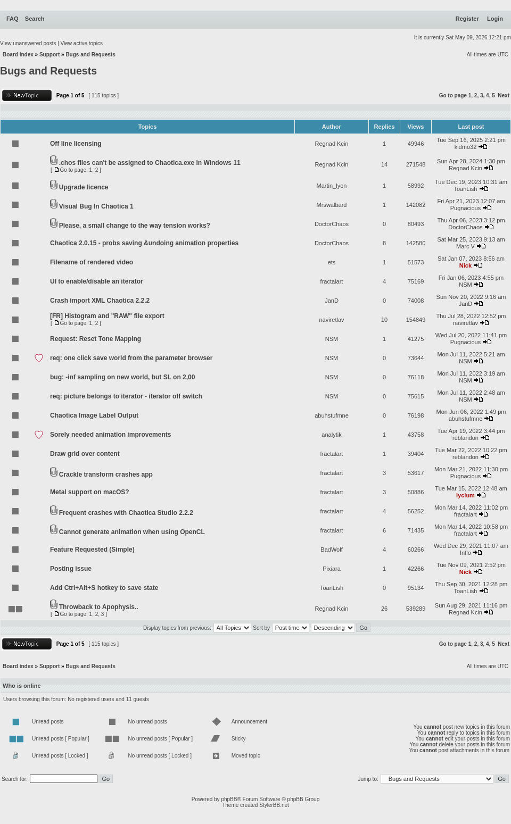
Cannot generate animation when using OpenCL (132, 532)
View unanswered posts (28, 43)
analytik (331, 434)
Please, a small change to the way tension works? (134, 225)
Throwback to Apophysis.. (98, 607)
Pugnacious (465, 208)
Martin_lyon (332, 185)
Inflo (465, 553)
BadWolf (331, 549)
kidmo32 (466, 147)
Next (503, 95)
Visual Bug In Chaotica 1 (96, 206)
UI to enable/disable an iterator (96, 281)
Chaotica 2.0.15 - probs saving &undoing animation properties (144, 243)
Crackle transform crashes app (106, 474)
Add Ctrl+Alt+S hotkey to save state (104, 588)
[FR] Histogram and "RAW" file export (107, 316)
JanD (332, 300)
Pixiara (332, 568)
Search (35, 18)
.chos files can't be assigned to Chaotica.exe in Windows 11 (150, 163)
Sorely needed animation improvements (110, 434)
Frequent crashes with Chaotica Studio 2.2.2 (126, 513)
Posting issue (71, 568)
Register (467, 18)
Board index (18, 54)
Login (495, 18)
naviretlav (331, 320)
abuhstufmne (332, 415)
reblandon (465, 438)
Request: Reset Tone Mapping (95, 339)
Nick (465, 265)
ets (332, 262)
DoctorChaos (332, 224)
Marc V (465, 246)
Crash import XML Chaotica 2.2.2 (100, 300)
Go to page (453, 95)
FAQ (12, 18)
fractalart (331, 281)
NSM (465, 284)
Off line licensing (76, 143)
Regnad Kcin (332, 143)
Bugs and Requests (90, 54)
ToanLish (465, 189)
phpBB (229, 799)
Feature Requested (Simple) (92, 549)
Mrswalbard (332, 205)
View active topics (82, 43)
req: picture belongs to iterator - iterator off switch (126, 396)
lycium (465, 495)
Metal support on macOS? (89, 492)
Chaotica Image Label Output (94, 415)
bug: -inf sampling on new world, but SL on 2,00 (122, 377)
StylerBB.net (274, 805)
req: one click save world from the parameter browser (131, 358)
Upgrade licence (84, 187)
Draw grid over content (85, 453)
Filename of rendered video (91, 262)
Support (49, 54)
